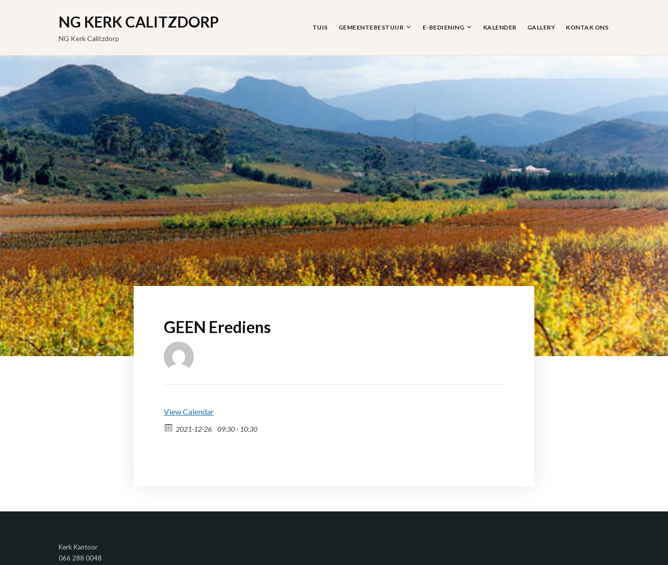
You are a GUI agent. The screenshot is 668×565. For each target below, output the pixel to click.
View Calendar (189, 411)
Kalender (500, 27)
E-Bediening (444, 27)
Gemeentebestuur (371, 27)
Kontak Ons (587, 27)
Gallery (541, 27)
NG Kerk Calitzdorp (139, 22)
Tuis (320, 27)
